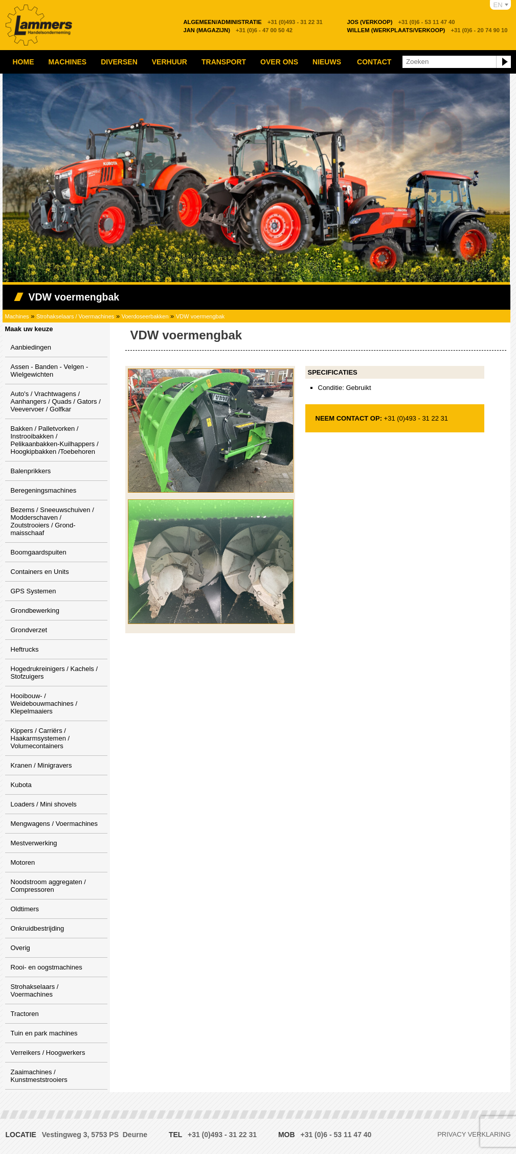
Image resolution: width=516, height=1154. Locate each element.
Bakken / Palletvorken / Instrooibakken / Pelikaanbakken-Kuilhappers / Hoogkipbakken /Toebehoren (55, 440)
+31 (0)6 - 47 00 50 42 (238, 30)
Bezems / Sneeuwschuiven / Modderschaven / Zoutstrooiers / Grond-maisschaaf (52, 521)
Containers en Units (40, 571)
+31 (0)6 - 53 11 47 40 (401, 22)
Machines (68, 62)
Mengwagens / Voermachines (54, 823)
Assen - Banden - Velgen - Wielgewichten (49, 370)
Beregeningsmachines (44, 490)
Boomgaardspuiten (38, 552)
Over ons (279, 62)
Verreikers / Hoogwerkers (48, 1052)
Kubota (21, 785)
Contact (374, 62)
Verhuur (169, 62)
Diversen (119, 62)
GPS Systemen (33, 591)
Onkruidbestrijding (37, 928)
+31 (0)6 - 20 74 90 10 (427, 30)
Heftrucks (25, 649)
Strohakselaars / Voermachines (75, 316)
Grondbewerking (35, 610)
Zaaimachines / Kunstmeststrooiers (39, 1075)
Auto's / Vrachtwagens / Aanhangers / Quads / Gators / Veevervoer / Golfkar (56, 401)
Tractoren (25, 1014)
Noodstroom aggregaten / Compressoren (48, 885)
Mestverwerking (34, 843)
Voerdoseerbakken (145, 316)
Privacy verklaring (473, 1134)
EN (498, 5)
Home (23, 62)
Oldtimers (25, 909)
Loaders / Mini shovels (44, 804)
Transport (223, 62)
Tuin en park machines (44, 1033)
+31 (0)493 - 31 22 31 (253, 22)
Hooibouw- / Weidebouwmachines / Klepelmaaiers (44, 703)
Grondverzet (29, 630)
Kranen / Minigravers (41, 765)
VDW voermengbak (200, 316)
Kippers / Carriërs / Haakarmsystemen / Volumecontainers (40, 738)
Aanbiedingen (31, 347)
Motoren (23, 862)
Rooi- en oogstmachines (46, 967)
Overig (20, 948)
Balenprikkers (31, 471)
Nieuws (326, 62)
